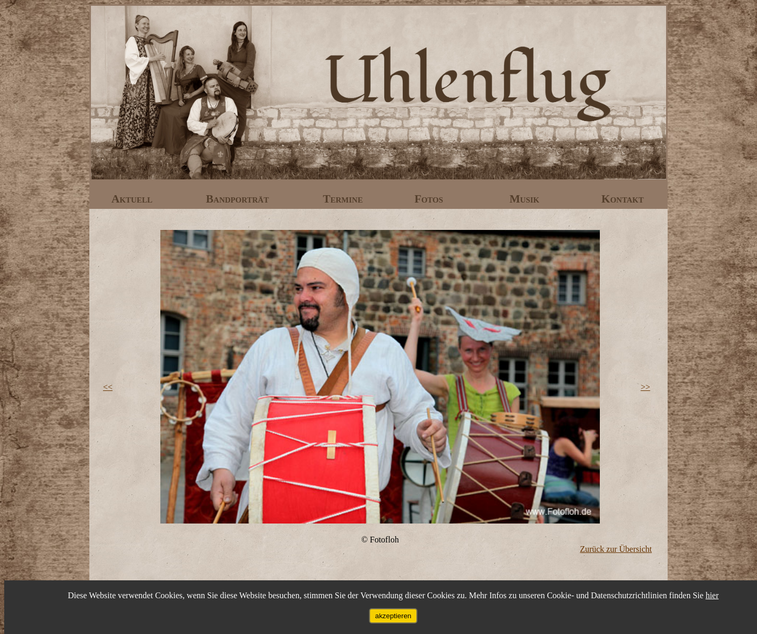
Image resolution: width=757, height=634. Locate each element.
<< (107, 387)
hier (712, 595)
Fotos (430, 199)
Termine (344, 199)
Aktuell (133, 199)
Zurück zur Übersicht (616, 549)
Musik (525, 199)
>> (645, 387)
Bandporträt (239, 199)
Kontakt (622, 199)
